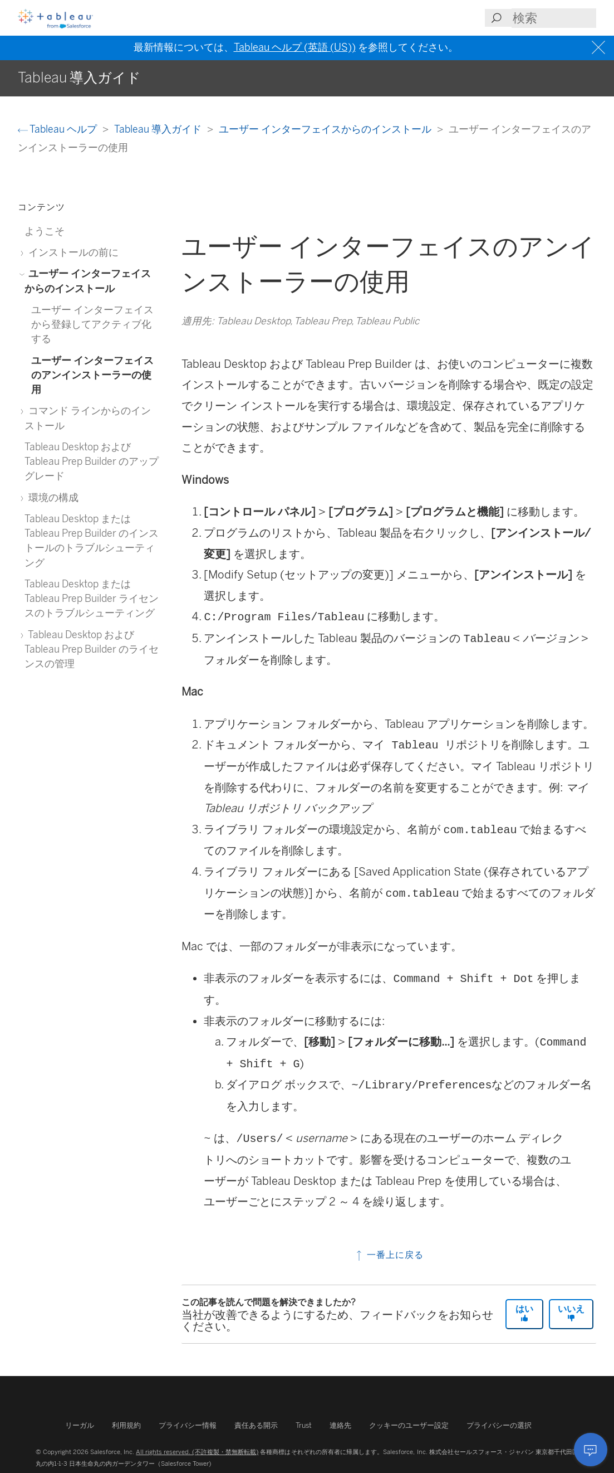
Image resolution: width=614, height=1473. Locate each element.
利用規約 (126, 1425)
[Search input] (554, 18)
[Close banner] (599, 48)
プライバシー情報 (188, 1425)
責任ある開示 (256, 1425)
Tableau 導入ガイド (159, 129)
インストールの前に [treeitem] (71, 252)
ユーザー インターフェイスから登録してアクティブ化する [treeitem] (92, 324)
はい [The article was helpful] (524, 1313)
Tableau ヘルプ (58, 129)
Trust (304, 1425)
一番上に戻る (389, 1255)
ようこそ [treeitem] (44, 231)
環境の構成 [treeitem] (51, 497)
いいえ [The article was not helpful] (571, 1313)
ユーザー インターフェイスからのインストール (326, 129)
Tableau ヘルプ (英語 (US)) (295, 47)
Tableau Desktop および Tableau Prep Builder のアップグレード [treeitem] (91, 461)
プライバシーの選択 (499, 1425)
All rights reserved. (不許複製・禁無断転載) (197, 1452)
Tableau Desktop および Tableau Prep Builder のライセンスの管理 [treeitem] (91, 649)
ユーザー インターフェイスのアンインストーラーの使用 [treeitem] (92, 375)
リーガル (79, 1425)
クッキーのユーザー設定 (409, 1425)
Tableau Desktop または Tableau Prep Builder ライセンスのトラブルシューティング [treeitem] (91, 598)
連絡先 (340, 1425)
